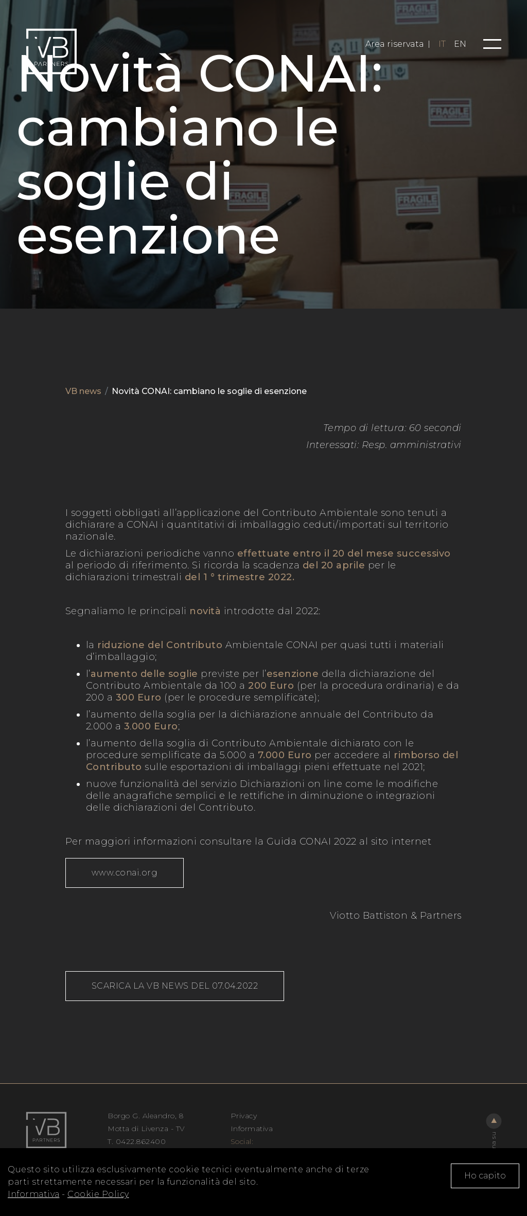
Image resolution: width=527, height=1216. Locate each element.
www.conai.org (125, 873)
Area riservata (394, 44)
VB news (83, 391)
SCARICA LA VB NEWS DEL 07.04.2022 (175, 986)
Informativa (34, 1194)
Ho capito (485, 1176)
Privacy (244, 1115)
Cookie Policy (98, 1194)
